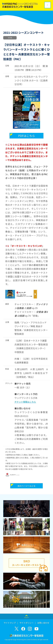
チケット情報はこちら (25, 401)
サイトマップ (10, 622)
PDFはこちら (26, 136)
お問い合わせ (43, 622)
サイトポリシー (26, 622)
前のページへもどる (26, 485)
